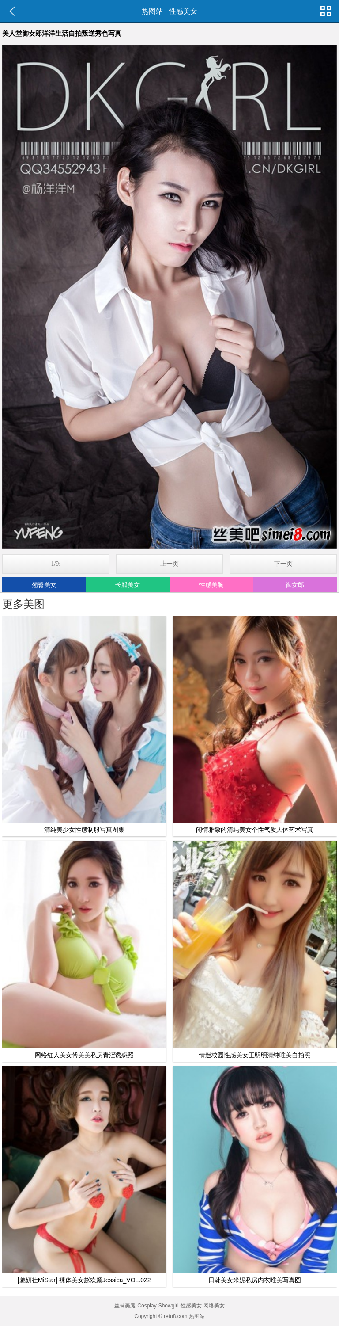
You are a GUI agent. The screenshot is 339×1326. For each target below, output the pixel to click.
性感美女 (183, 11)
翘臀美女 (44, 584)
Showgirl (168, 1306)
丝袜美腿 (125, 1306)
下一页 (283, 563)
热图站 (152, 11)
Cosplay (146, 1306)
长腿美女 (127, 584)
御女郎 (295, 584)
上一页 (169, 563)
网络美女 (214, 1306)
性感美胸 (211, 584)
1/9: (55, 563)
